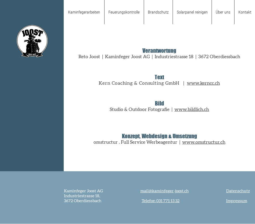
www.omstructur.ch (203, 142)
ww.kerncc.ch (205, 83)
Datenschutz (238, 191)
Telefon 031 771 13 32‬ (161, 201)
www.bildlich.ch (191, 109)
